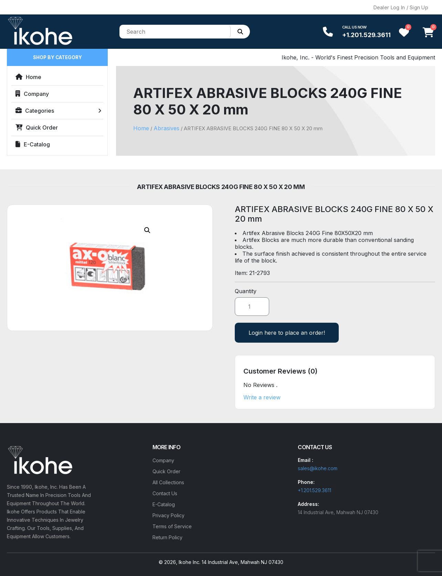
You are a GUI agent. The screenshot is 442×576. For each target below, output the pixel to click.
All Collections (168, 482)
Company (32, 93)
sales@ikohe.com (317, 468)
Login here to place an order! (287, 332)
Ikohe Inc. (189, 562)
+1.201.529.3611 (366, 34)
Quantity (245, 291)
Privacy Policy (168, 515)
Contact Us (164, 493)
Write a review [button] (262, 397)
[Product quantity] (252, 306)
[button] (147, 230)
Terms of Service (172, 526)
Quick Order (36, 127)
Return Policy (167, 537)
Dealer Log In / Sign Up (400, 7)
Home (28, 77)
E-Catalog (32, 144)
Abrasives (166, 128)
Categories (34, 110)
